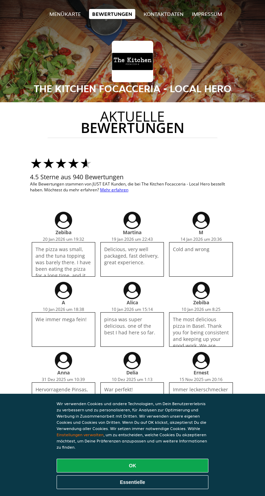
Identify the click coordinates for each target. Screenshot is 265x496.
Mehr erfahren (114, 190)
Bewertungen (112, 14)
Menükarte (65, 14)
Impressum (207, 14)
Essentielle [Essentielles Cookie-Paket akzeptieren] (132, 482)
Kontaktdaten (164, 14)
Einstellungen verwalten (80, 434)
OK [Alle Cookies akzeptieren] (132, 465)
